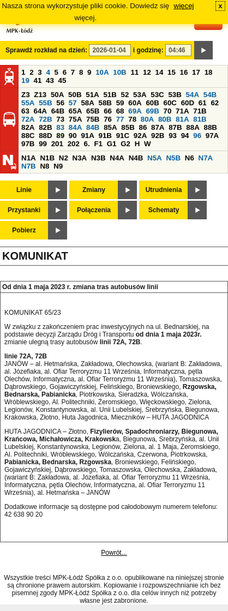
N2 (63, 158)
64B (57, 111)
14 (159, 72)
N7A (206, 158)
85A (110, 127)
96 (197, 135)
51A (92, 95)
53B (174, 95)
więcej (184, 6)
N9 (58, 166)
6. (87, 144)
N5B (173, 158)
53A (139, 95)
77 (120, 119)
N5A (154, 158)
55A (27, 103)
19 (25, 80)
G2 (125, 144)
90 (73, 135)
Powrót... (114, 552)
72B (45, 119)
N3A (80, 158)
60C (170, 103)
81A (182, 119)
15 (171, 72)
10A (102, 72)
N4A (117, 158)
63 (25, 111)
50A (57, 95)
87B (175, 127)
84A (75, 127)
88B (210, 127)
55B (45, 103)
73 (60, 119)
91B (105, 135)
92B (157, 135)
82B (45, 127)
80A (147, 119)
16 (184, 72)
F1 (98, 144)
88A (192, 127)
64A (40, 111)
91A (87, 135)
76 (108, 119)
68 (120, 111)
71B (199, 111)
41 (38, 80)
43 (50, 80)
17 (196, 72)
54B (210, 95)
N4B (136, 158)
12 (147, 72)
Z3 (25, 95)
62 (215, 103)
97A (212, 135)
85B (127, 127)
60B (152, 103)
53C (157, 95)
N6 (189, 158)
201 (57, 144)
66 (108, 111)
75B (92, 119)
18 (209, 72)
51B (109, 95)
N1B (47, 158)
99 (43, 144)
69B (152, 111)
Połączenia (94, 210)
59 (120, 103)
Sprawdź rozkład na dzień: (46, 50)
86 (143, 127)
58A (87, 103)
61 (203, 103)
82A (27, 127)
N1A (28, 158)
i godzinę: (148, 50)
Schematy (163, 210)
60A (134, 103)
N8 (44, 166)
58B (105, 103)
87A (157, 127)
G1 (112, 144)
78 (132, 119)
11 (134, 72)
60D (187, 103)
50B (74, 95)
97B (27, 144)
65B (92, 111)
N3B (98, 158)
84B (92, 127)
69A (134, 111)
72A (27, 119)
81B (199, 119)
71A (182, 111)
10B (119, 72)
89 (60, 135)
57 (73, 103)
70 (168, 111)
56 (60, 103)
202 (74, 144)
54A (192, 95)
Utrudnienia (164, 190)
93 (173, 135)
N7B (28, 166)
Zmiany (93, 190)
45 (62, 80)
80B (164, 119)
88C (27, 135)
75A (75, 119)
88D (45, 135)
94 (185, 135)
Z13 (40, 95)
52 (125, 95)
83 (60, 127)
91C (122, 135)
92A (140, 135)
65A (75, 111)
